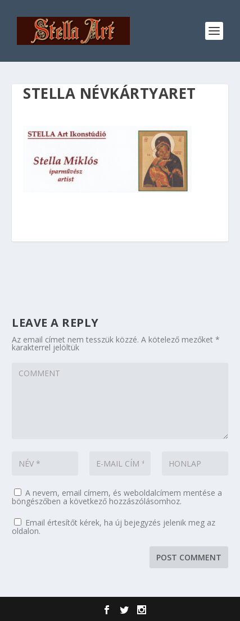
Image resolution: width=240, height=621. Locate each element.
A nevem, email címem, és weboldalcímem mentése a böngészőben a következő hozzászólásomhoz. (117, 496)
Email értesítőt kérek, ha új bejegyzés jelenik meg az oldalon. (113, 526)
